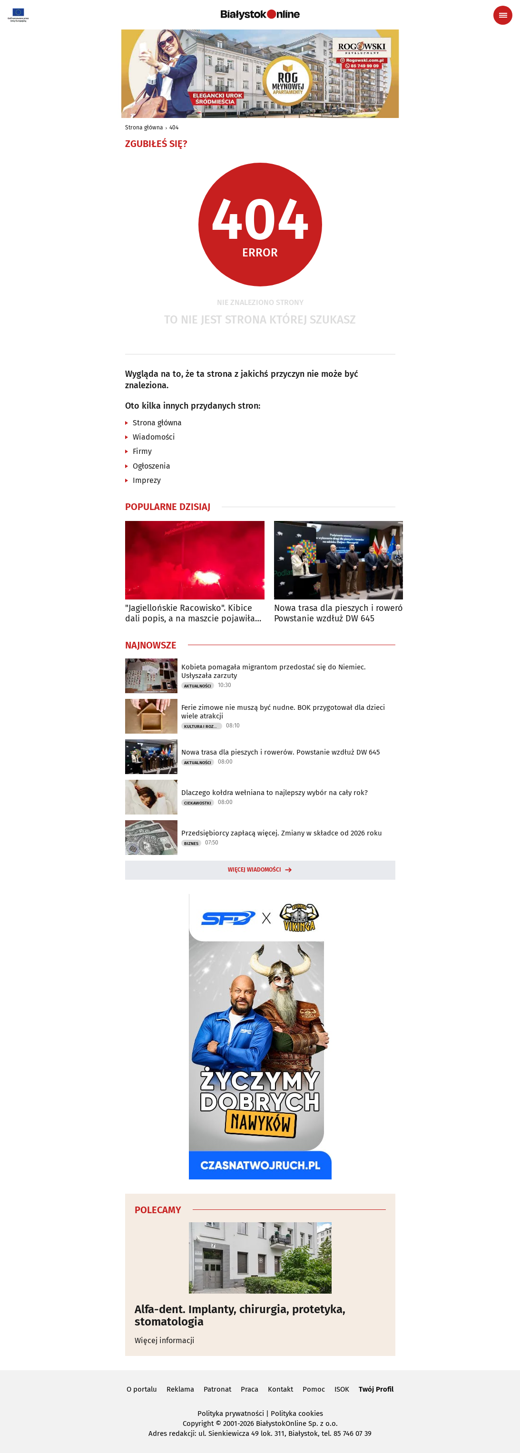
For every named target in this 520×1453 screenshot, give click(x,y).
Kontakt (280, 1389)
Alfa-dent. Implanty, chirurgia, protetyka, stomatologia (240, 1315)
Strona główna (144, 127)
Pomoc (314, 1389)
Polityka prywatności (230, 1413)
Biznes (191, 843)
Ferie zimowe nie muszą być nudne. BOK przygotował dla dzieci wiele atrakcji (283, 711)
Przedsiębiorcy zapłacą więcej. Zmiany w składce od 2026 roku (281, 833)
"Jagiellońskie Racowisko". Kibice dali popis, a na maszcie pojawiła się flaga (190, 613)
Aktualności (197, 686)
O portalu (142, 1389)
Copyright (198, 1423)
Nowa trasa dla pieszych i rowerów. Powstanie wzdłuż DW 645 (342, 613)
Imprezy (147, 480)
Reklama (180, 1389)
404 (173, 127)
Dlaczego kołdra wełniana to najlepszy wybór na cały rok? (274, 792)
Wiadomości (154, 437)
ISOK (341, 1389)
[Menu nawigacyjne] (502, 15)
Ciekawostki (197, 803)
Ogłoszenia (151, 466)
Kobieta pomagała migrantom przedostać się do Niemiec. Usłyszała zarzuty (273, 671)
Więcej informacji (165, 1340)
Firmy (142, 451)
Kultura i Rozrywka (203, 726)
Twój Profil (376, 1389)
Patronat (217, 1389)
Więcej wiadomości (254, 869)
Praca (249, 1389)
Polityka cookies (297, 1413)
